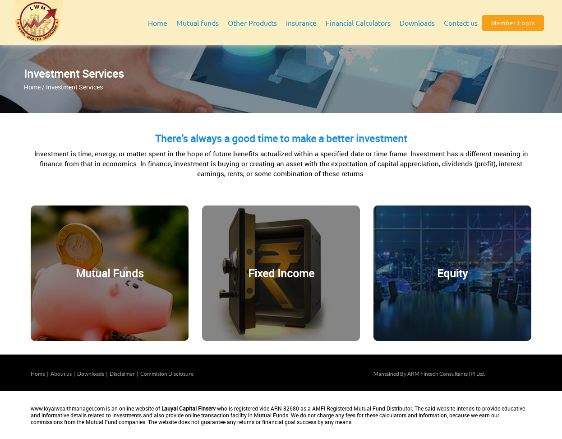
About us (61, 374)
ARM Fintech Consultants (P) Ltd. (446, 374)
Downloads (90, 374)
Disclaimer (122, 374)
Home (157, 22)
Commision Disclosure (166, 374)
